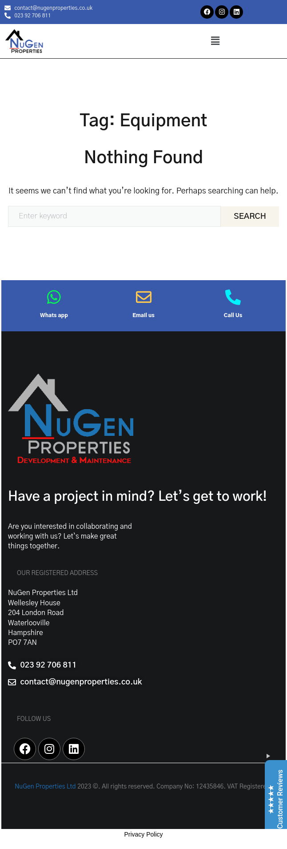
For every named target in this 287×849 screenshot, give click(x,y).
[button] (215, 40)
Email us (143, 315)
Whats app (54, 315)
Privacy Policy (143, 834)
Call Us (233, 315)
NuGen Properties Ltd (45, 787)
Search (250, 217)
